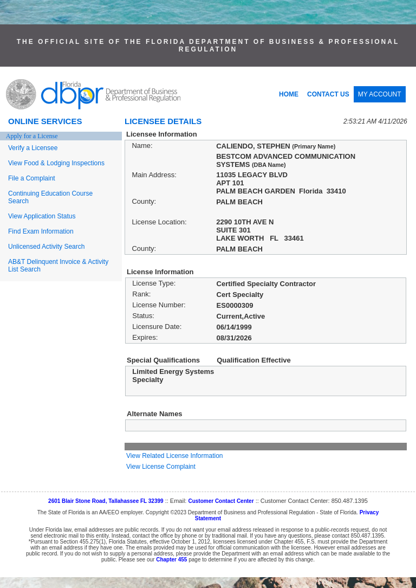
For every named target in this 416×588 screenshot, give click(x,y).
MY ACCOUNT (379, 94)
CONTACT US (328, 94)
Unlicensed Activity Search (46, 246)
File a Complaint (31, 178)
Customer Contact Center (220, 501)
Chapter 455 (171, 560)
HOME (288, 94)
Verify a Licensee (32, 148)
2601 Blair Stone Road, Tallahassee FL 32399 (106, 501)
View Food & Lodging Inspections (56, 163)
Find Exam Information (41, 231)
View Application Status (42, 216)
